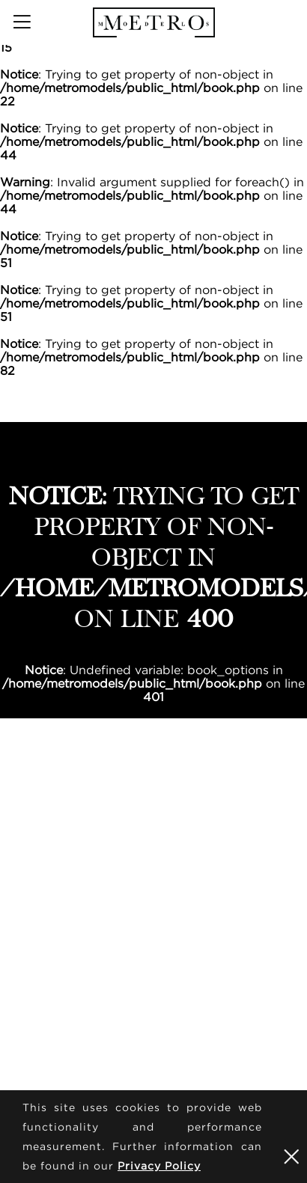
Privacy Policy (159, 1165)
